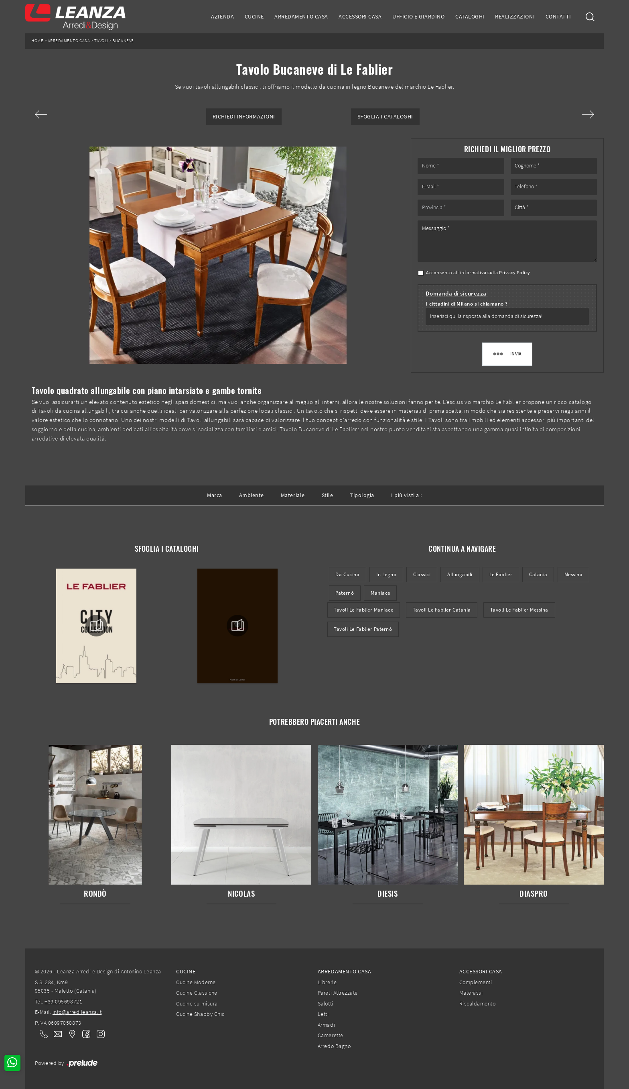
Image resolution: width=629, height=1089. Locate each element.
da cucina (347, 574)
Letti (323, 1014)
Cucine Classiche (196, 992)
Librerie (327, 982)
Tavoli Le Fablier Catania (442, 610)
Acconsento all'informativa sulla (478, 272)
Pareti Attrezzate (338, 992)
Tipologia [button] (362, 495)
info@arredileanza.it (77, 1012)
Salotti (325, 1003)
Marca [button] (214, 495)
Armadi (326, 1024)
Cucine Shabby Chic (200, 1014)
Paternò (344, 593)
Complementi (475, 982)
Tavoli (101, 40)
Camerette (330, 1035)
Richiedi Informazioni (244, 116)
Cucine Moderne (195, 982)
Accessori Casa (360, 16)
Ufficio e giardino (418, 16)
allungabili (460, 574)
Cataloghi (470, 16)
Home (37, 40)
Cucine (254, 16)
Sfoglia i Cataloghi (385, 116)
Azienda (222, 16)
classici (421, 574)
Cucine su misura (196, 1003)
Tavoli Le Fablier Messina (519, 610)
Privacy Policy (514, 272)
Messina (573, 574)
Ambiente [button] (251, 495)
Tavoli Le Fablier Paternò (363, 629)
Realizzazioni (515, 16)
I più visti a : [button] (406, 495)
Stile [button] (327, 495)
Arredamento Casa (301, 16)
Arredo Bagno (334, 1046)
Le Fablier (500, 574)
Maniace (380, 593)
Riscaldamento (477, 1003)
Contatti (558, 16)
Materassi (471, 992)
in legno (386, 574)
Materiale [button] (293, 495)
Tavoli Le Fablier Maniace (363, 610)
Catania (538, 574)
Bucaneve (123, 40)
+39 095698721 (63, 1001)
